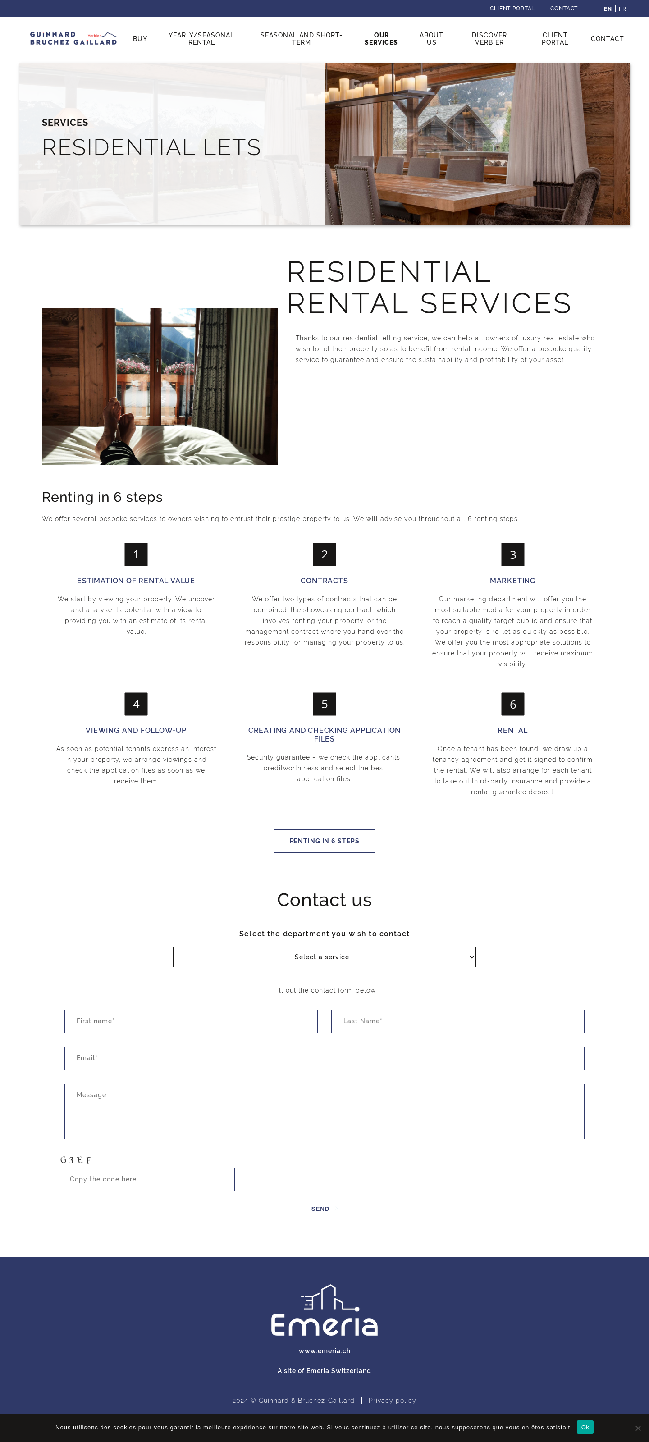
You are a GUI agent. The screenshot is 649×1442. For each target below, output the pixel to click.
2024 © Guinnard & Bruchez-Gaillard (294, 1400)
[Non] (637, 1428)
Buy (140, 38)
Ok (585, 1427)
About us (431, 39)
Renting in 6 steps (325, 841)
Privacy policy (392, 1400)
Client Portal (512, 8)
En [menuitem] (608, 9)
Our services (381, 39)
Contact (564, 8)
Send (320, 1208)
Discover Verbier (489, 39)
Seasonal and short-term (302, 39)
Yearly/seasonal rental (201, 39)
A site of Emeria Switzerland (324, 1370)
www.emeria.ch (325, 1351)
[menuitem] (608, 8)
